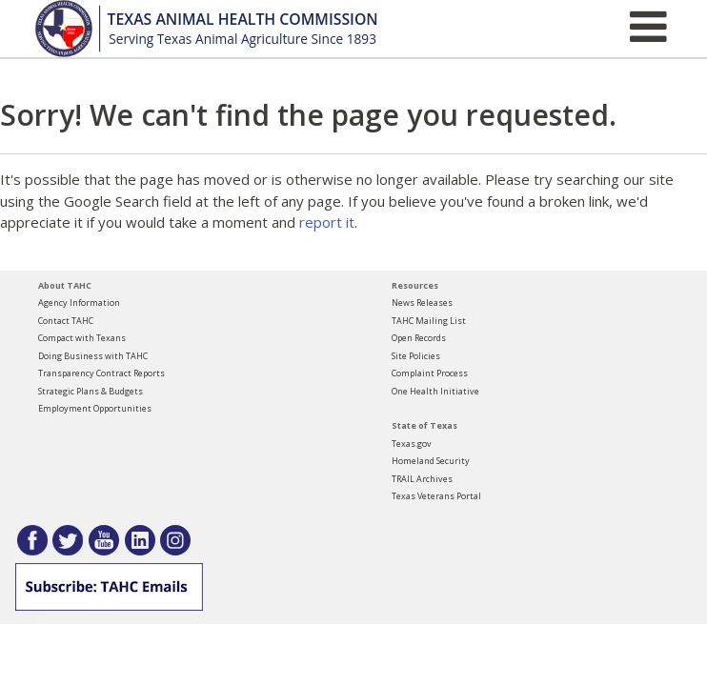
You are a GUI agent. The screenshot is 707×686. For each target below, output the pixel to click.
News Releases (422, 302)
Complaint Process (430, 373)
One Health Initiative (435, 391)
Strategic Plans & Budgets (90, 391)
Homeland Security (431, 460)
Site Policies (416, 356)
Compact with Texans (82, 338)
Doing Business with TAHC (93, 356)
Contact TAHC (65, 320)
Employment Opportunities (95, 408)
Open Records (419, 338)
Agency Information (79, 302)
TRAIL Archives (422, 479)
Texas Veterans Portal (436, 496)
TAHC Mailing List (429, 320)
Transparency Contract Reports (101, 373)
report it (326, 222)
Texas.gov (412, 443)
